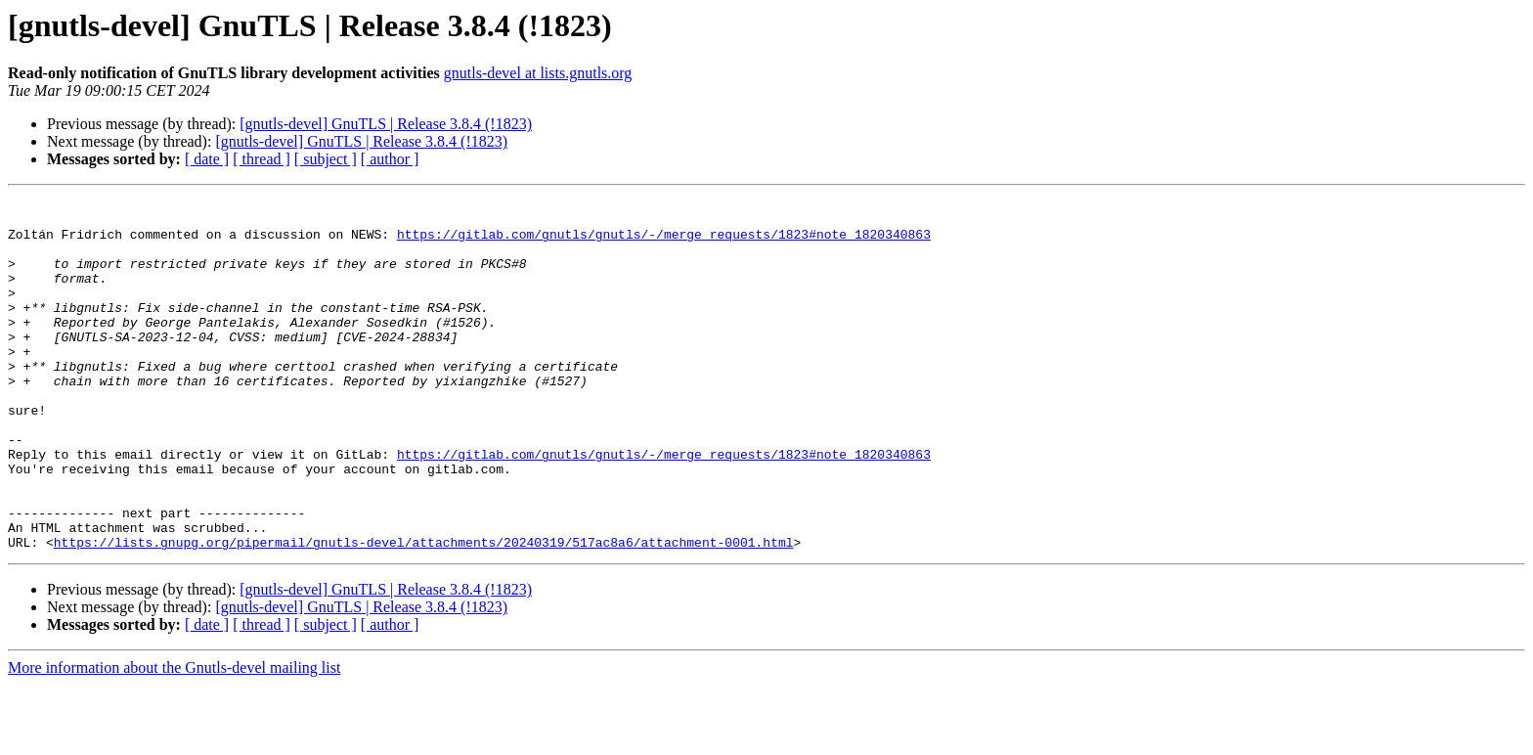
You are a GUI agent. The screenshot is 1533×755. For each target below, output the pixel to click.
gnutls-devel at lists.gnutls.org (538, 73)
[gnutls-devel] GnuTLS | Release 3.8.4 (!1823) (386, 123)
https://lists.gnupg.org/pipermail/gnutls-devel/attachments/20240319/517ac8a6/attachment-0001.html (424, 612)
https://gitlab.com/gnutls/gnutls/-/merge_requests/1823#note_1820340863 (664, 242)
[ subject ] (325, 159)
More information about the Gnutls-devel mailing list (174, 738)
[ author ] (390, 159)
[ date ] (207, 159)
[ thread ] (261, 159)
